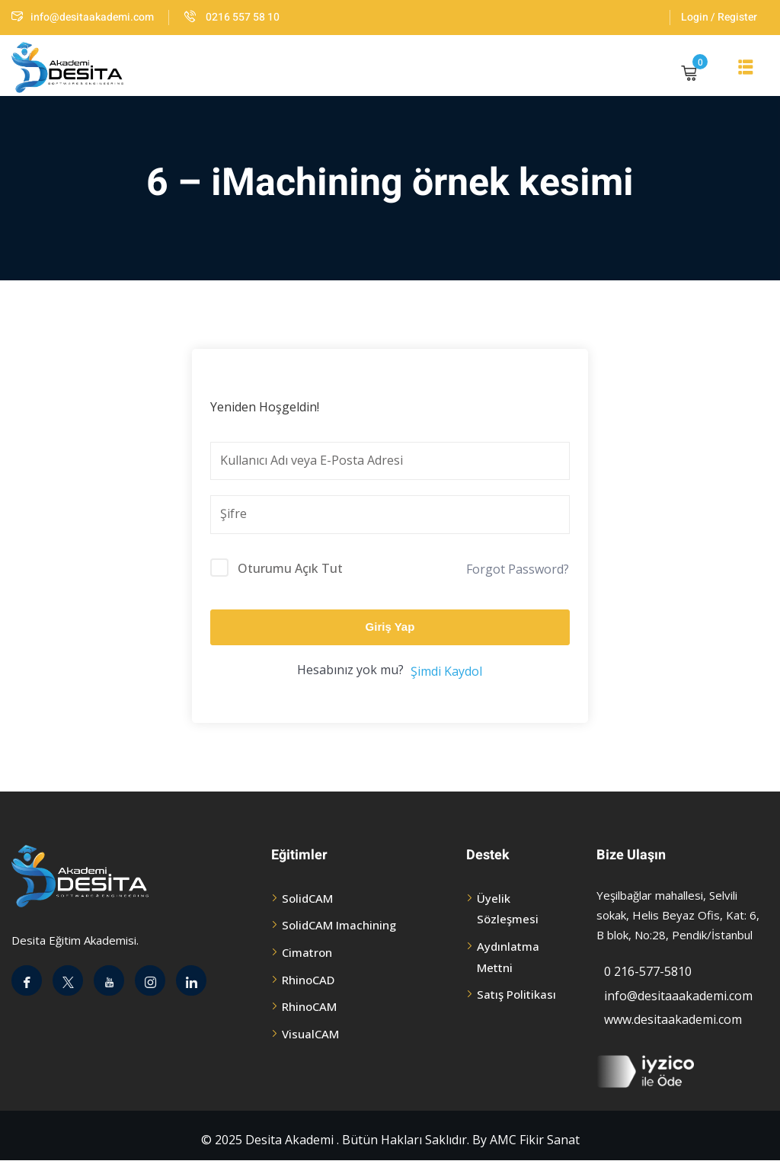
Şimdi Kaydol (446, 671)
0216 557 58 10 (232, 17)
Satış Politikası (516, 994)
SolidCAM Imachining (339, 924)
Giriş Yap (390, 626)
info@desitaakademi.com (82, 17)
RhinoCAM (309, 1006)
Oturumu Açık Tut (290, 568)
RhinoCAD (308, 979)
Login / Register (719, 17)
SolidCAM (307, 898)
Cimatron (307, 952)
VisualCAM (310, 1033)
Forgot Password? (517, 569)
